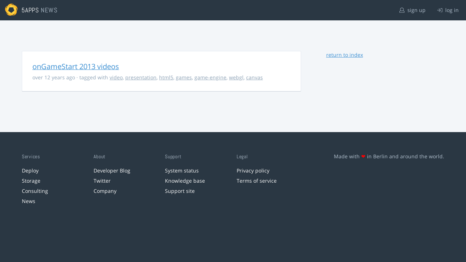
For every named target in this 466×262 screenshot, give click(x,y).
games (184, 77)
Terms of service (257, 180)
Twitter (102, 180)
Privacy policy (253, 170)
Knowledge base (185, 180)
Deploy (30, 170)
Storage (31, 180)
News (28, 201)
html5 (166, 77)
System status (182, 170)
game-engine (210, 77)
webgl (236, 77)
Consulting (35, 190)
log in (448, 10)
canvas (254, 77)
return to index (344, 54)
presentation (141, 77)
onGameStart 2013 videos (75, 66)
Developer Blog (112, 170)
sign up (412, 10)
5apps (30, 10)
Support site (180, 190)
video (116, 77)
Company (105, 190)
